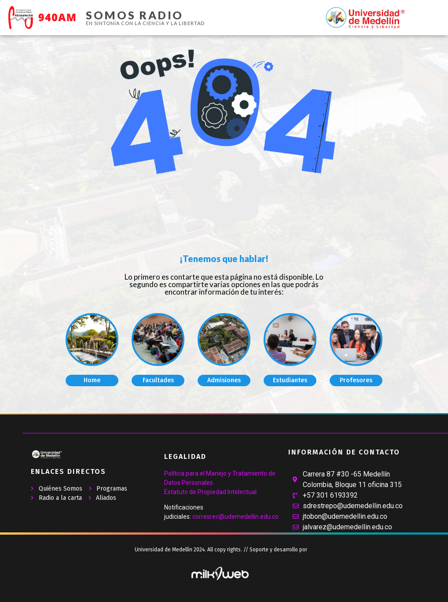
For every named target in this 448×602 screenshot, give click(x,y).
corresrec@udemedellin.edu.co (235, 516)
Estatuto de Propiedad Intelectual (210, 491)
